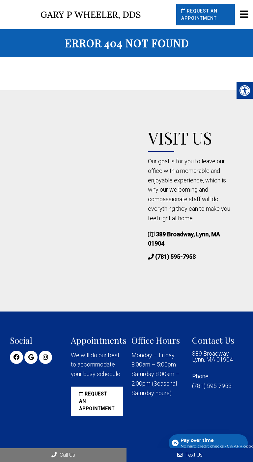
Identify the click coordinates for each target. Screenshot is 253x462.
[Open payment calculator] (208, 442)
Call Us (63, 455)
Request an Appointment (199, 14)
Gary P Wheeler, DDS (91, 14)
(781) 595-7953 (175, 256)
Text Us (190, 455)
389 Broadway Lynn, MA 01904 (212, 357)
